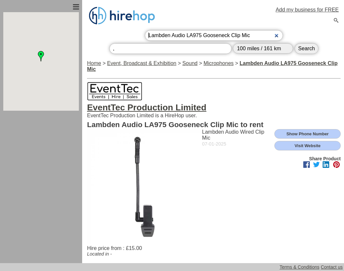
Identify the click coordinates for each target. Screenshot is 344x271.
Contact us (332, 267)
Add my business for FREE (307, 9)
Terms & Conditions (299, 267)
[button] (41, 56)
